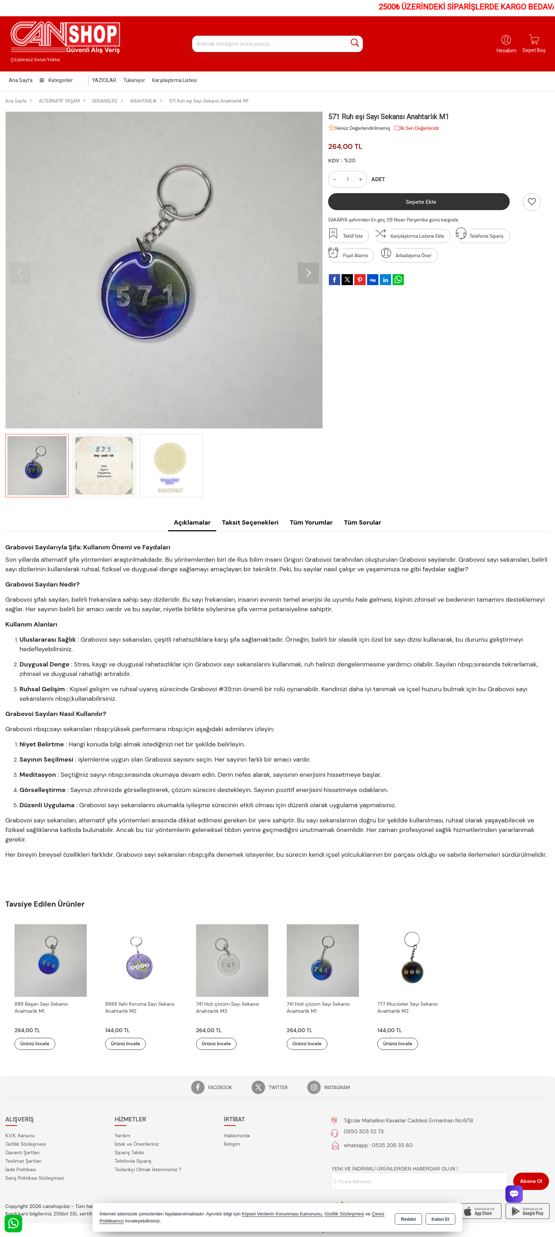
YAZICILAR (104, 80)
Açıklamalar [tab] (192, 522)
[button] (308, 273)
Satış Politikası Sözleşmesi (34, 1178)
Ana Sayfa (21, 80)
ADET (378, 179)
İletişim (232, 1144)
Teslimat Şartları (23, 1161)
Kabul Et (440, 1217)
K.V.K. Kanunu (20, 1136)
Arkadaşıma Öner (406, 253)
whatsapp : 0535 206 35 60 (378, 1145)
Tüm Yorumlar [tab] (311, 522)
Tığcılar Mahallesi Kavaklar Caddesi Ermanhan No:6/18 (408, 1121)
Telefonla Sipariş (480, 234)
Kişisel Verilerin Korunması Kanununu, (282, 1213)
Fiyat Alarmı (348, 253)
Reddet (408, 1217)
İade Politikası (20, 1170)
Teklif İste (345, 234)
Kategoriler (56, 80)
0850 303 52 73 (364, 1131)
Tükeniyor (134, 80)
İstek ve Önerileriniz (137, 1144)
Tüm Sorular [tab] (362, 522)
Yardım (122, 1136)
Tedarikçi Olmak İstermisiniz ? (148, 1170)
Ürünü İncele (39, 1044)
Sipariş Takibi (129, 1153)
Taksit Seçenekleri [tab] (250, 522)
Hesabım (506, 50)
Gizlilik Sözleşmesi (25, 1144)
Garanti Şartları (22, 1153)
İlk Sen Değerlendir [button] (416, 128)
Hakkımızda (237, 1136)
